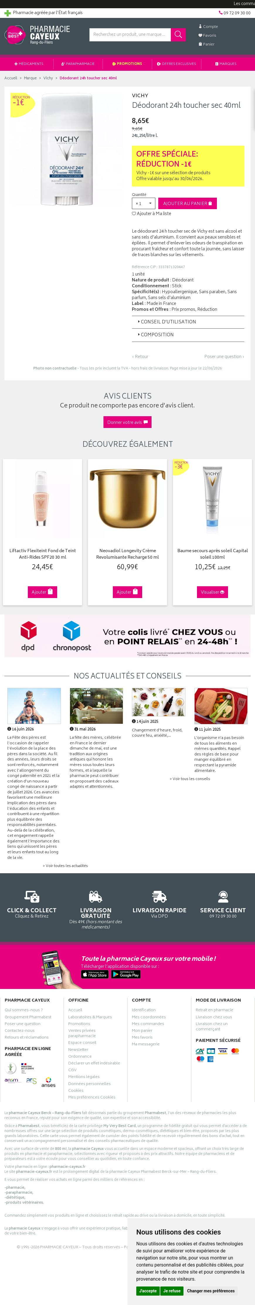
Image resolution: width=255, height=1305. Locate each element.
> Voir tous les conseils (190, 779)
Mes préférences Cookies (91, 1098)
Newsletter (78, 1051)
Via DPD (159, 903)
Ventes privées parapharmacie (82, 1034)
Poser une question (22, 1025)
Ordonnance (80, 1057)
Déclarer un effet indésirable (94, 1064)
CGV (72, 1071)
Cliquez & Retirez (31, 903)
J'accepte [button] (148, 1291)
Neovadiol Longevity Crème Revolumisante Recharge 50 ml (127, 554)
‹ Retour (140, 357)
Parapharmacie (78, 64)
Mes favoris (142, 1038)
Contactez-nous (20, 1031)
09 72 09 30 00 (223, 903)
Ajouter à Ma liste (151, 214)
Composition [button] (155, 335)
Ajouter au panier (187, 204)
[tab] (188, 322)
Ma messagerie (146, 1045)
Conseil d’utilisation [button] (166, 322)
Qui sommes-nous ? (24, 1011)
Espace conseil (82, 1044)
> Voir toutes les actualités (65, 866)
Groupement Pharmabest (28, 1018)
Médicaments (28, 64)
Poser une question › (224, 357)
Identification (144, 1011)
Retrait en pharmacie (214, 1011)
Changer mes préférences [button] (211, 1291)
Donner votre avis (127, 422)
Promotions (127, 64)
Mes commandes (148, 1025)
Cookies (76, 1091)
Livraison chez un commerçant (212, 1027)
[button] (143, 203)
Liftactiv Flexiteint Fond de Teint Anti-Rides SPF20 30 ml (42, 554)
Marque (30, 78)
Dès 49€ (95, 909)
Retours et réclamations (27, 1038)
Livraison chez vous (214, 1018)
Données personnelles (89, 1085)
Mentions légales (84, 1078)
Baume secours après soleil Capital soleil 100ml (212, 554)
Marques (226, 64)
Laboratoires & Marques (90, 1018)
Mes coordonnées (149, 1018)
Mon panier (142, 1031)
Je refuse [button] (172, 1291)
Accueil (10, 78)
